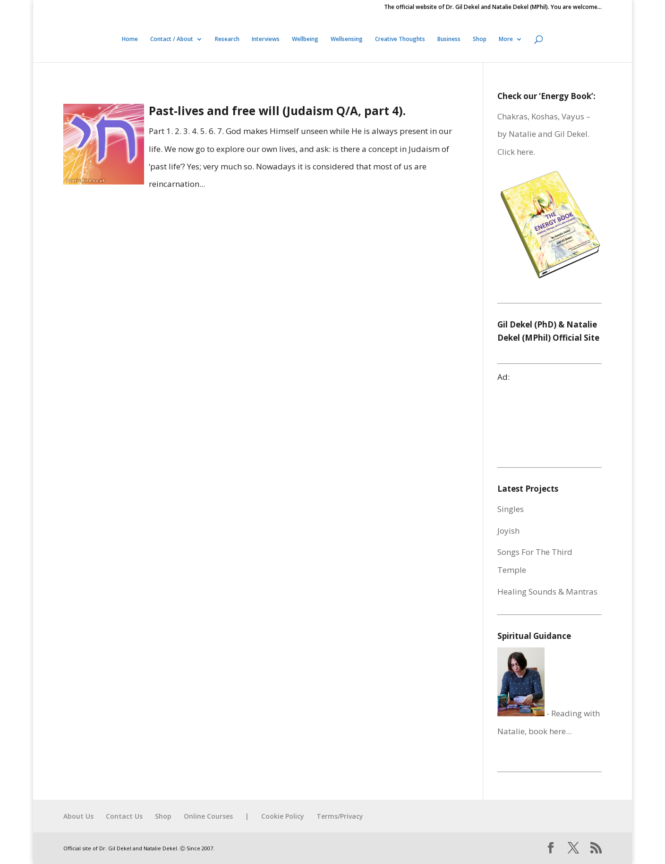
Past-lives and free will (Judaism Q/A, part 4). (277, 110)
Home (130, 39)
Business (448, 39)
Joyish (508, 530)
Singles (510, 508)
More (506, 39)
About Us (78, 816)
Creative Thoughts (400, 39)
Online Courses (208, 816)
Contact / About (171, 39)
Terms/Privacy (339, 816)
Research (227, 39)
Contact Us (124, 816)
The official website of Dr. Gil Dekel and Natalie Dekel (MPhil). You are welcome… (493, 7)
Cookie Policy (282, 816)
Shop (479, 39)
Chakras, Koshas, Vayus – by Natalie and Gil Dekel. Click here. (543, 134)
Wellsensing (347, 39)
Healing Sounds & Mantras (547, 591)
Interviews (266, 39)
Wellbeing (305, 39)
